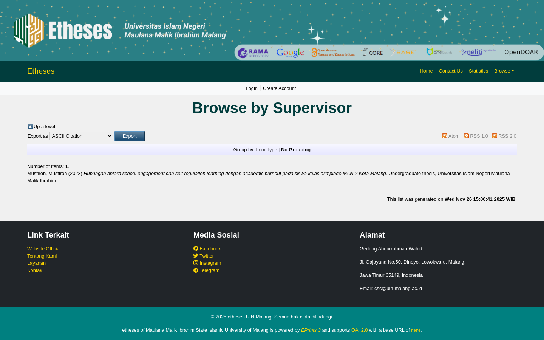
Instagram (207, 263)
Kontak (34, 270)
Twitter (203, 256)
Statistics (478, 71)
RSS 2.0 (507, 136)
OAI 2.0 (359, 330)
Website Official (43, 249)
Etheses (40, 71)
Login (252, 88)
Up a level (44, 126)
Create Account (279, 88)
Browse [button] (502, 71)
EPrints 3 (311, 330)
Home (426, 71)
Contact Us (451, 71)
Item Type (266, 149)
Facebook (207, 249)
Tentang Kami (42, 256)
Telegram (206, 270)
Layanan (36, 263)
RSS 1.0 (479, 136)
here (415, 330)
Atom (454, 136)
